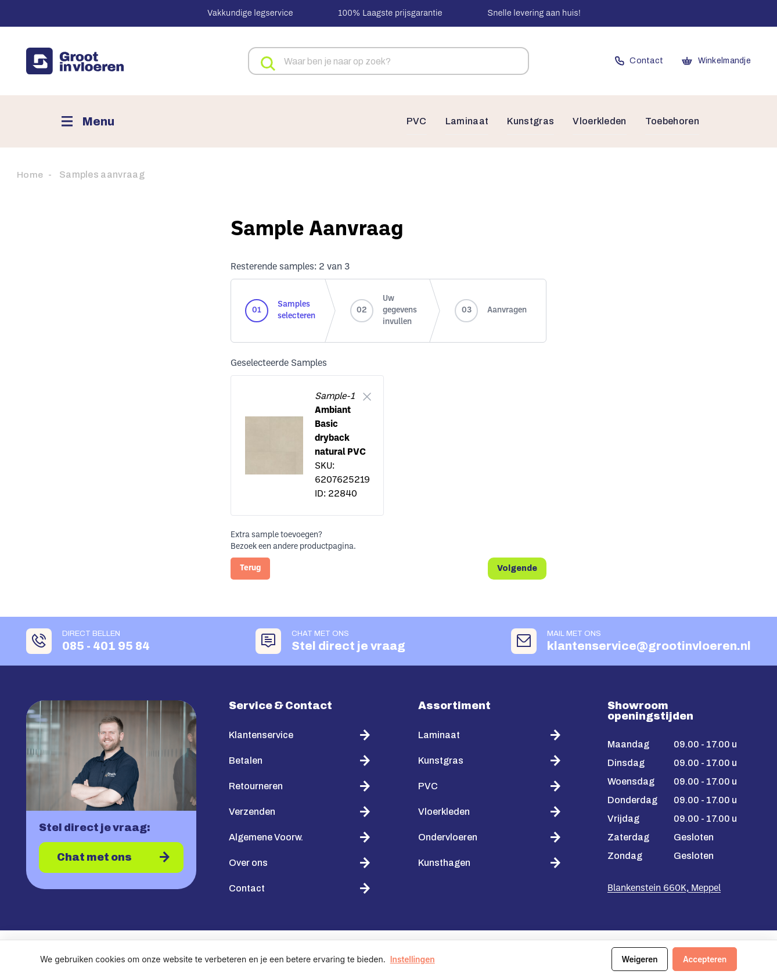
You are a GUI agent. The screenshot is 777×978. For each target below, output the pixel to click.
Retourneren (256, 785)
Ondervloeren (447, 836)
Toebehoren (670, 121)
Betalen (245, 759)
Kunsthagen (444, 861)
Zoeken (264, 62)
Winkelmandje (708, 61)
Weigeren (636, 959)
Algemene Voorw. (266, 836)
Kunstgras (521, 121)
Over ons (248, 861)
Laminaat (456, 121)
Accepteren (704, 959)
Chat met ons (94, 857)
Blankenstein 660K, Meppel (664, 887)
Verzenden (252, 810)
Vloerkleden (594, 121)
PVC (404, 121)
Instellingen (413, 959)
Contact (617, 61)
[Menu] (87, 120)
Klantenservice (261, 734)
